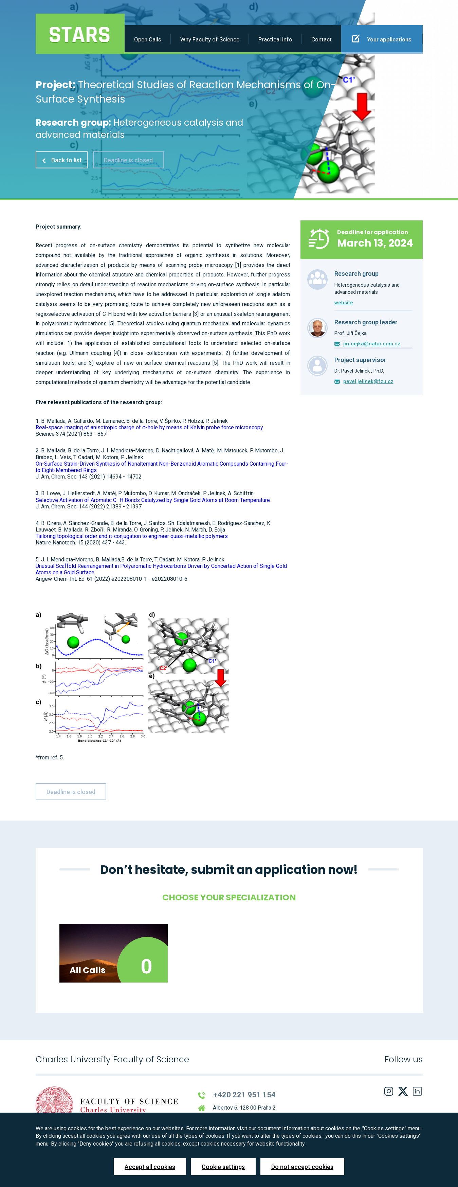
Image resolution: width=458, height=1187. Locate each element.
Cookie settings (223, 1166)
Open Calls (147, 39)
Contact (321, 39)
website (343, 303)
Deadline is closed (128, 159)
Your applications (381, 38)
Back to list (61, 159)
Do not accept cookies (302, 1166)
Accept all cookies (150, 1166)
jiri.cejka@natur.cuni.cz (371, 344)
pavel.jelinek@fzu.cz (368, 381)
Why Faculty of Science (209, 39)
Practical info (275, 39)
